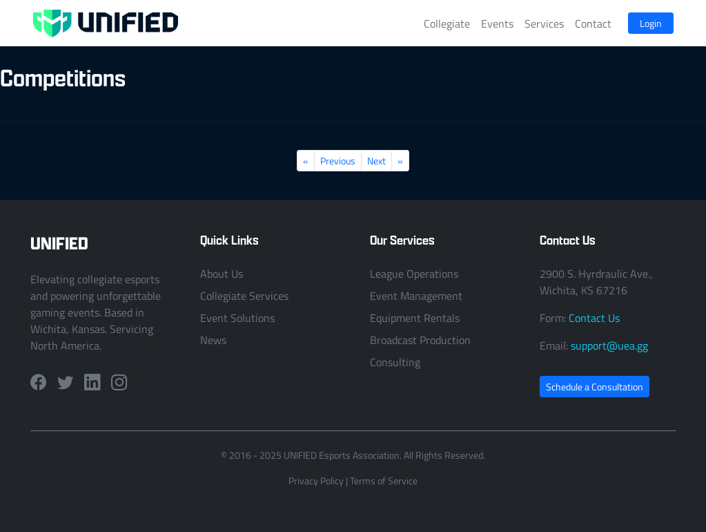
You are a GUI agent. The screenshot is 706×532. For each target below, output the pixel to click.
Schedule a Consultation (594, 386)
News (213, 340)
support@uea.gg (609, 345)
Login (651, 23)
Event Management (416, 295)
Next (376, 160)
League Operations (414, 273)
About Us (221, 273)
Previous (337, 160)
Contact (593, 23)
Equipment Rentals (415, 317)
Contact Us (594, 317)
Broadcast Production (420, 340)
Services (544, 23)
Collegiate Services (244, 295)
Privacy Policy (316, 480)
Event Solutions (237, 317)
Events (497, 23)
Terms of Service (384, 480)
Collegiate (447, 23)
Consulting (395, 362)
